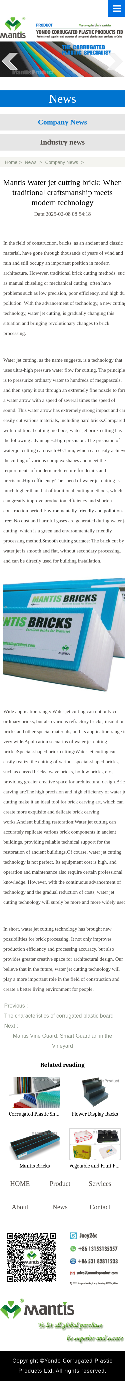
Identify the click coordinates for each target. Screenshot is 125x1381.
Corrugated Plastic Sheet (35, 1114)
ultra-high (23, 370)
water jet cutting (44, 313)
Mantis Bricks (34, 1166)
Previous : (16, 1006)
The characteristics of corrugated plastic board (59, 1016)
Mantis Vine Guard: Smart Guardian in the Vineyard (62, 1041)
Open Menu (116, 8)
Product (60, 1183)
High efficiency (38, 480)
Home (11, 162)
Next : (11, 1026)
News (30, 162)
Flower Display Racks (95, 1114)
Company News (62, 122)
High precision (70, 440)
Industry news (62, 142)
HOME (20, 1183)
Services (100, 1183)
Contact (100, 1207)
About (20, 1207)
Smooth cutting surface (65, 540)
